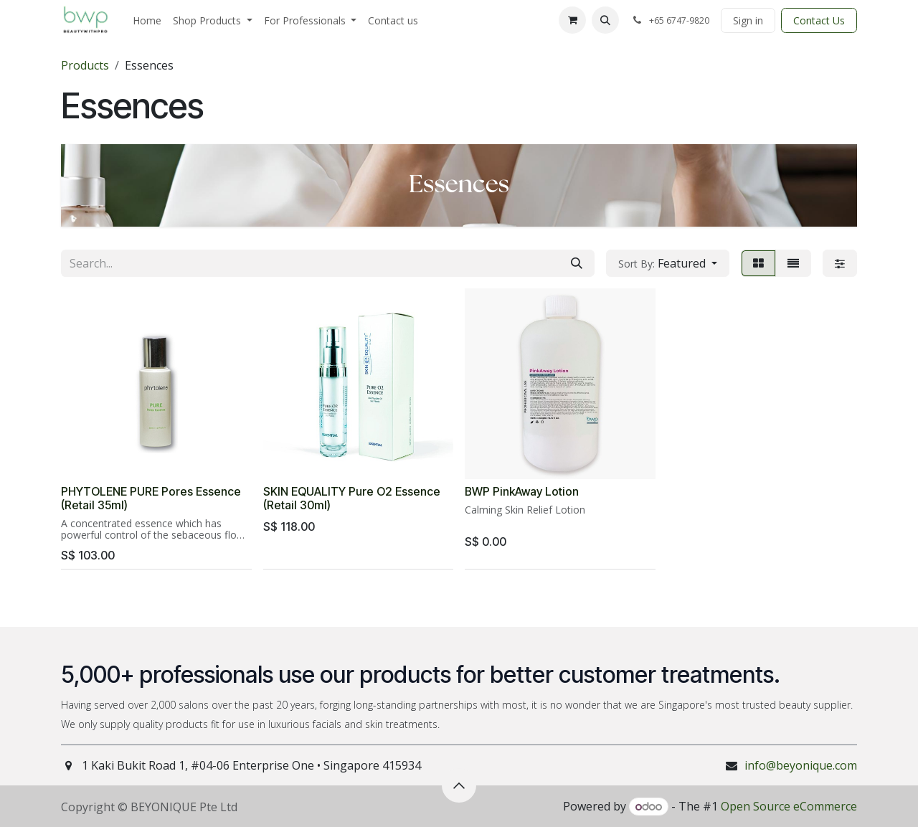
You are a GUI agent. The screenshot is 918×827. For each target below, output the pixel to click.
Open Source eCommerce (789, 806)
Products (85, 65)
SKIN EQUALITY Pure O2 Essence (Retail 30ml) (351, 498)
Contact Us (819, 20)
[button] (605, 20)
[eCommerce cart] (572, 20)
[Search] (577, 263)
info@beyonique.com (800, 765)
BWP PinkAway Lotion (522, 491)
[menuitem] (147, 20)
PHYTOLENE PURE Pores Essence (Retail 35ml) (151, 498)
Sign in (748, 20)
